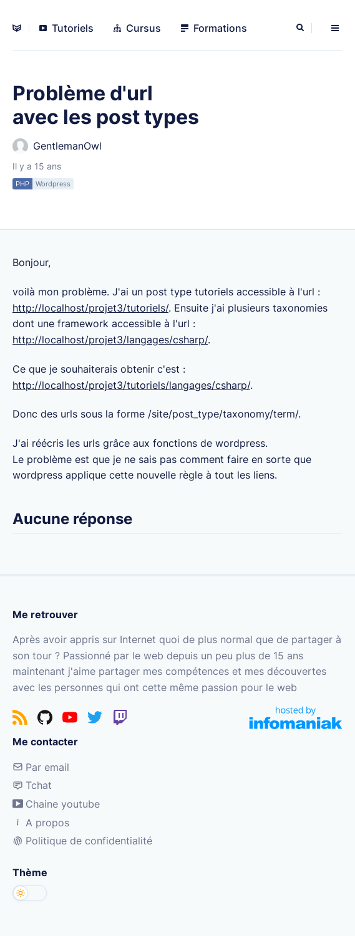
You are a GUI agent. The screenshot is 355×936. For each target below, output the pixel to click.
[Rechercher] (301, 28)
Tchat (32, 785)
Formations (214, 28)
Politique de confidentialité (82, 841)
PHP (22, 184)
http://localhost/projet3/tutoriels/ (90, 308)
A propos (40, 822)
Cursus (137, 28)
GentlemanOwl (57, 146)
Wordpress (53, 184)
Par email (40, 767)
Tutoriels (66, 28)
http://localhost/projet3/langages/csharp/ (110, 339)
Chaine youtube (56, 804)
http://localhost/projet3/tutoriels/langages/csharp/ (131, 385)
